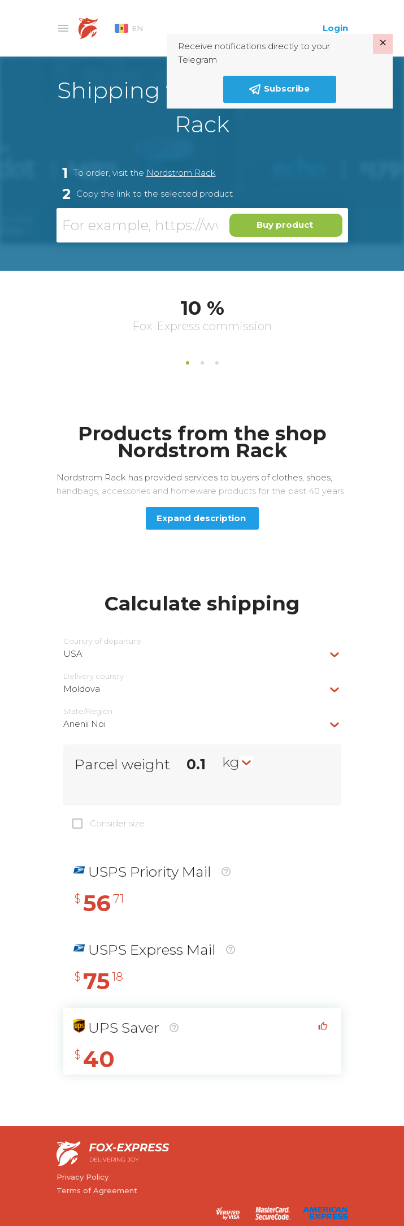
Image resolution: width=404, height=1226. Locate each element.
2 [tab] (202, 363)
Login (335, 28)
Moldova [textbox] (81, 688)
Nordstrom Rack (181, 172)
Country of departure (102, 641)
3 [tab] (217, 363)
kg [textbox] (231, 761)
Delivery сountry (93, 676)
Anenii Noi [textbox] (84, 723)
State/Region (87, 711)
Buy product (285, 224)
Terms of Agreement (97, 1190)
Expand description (201, 518)
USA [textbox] (72, 653)
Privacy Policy (82, 1176)
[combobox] (202, 653)
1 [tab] (187, 363)
